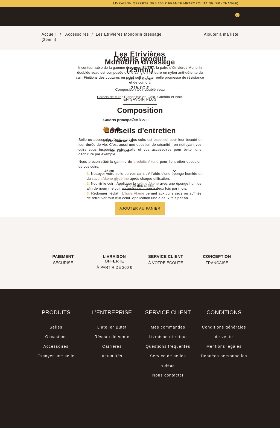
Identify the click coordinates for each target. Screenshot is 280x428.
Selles (55, 327)
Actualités (112, 356)
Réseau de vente (111, 337)
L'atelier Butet (112, 327)
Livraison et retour (168, 337)
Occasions (56, 337)
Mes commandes (168, 327)
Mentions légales (224, 346)
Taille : (109, 162)
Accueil (49, 34)
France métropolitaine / (203, 3)
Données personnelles (224, 356)
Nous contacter (168, 375)
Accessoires (56, 346)
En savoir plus (139, 99)
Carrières (112, 346)
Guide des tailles (140, 186)
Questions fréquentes (168, 346)
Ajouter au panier (140, 208)
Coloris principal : (119, 120)
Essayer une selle (56, 356)
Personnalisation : (119, 141)
